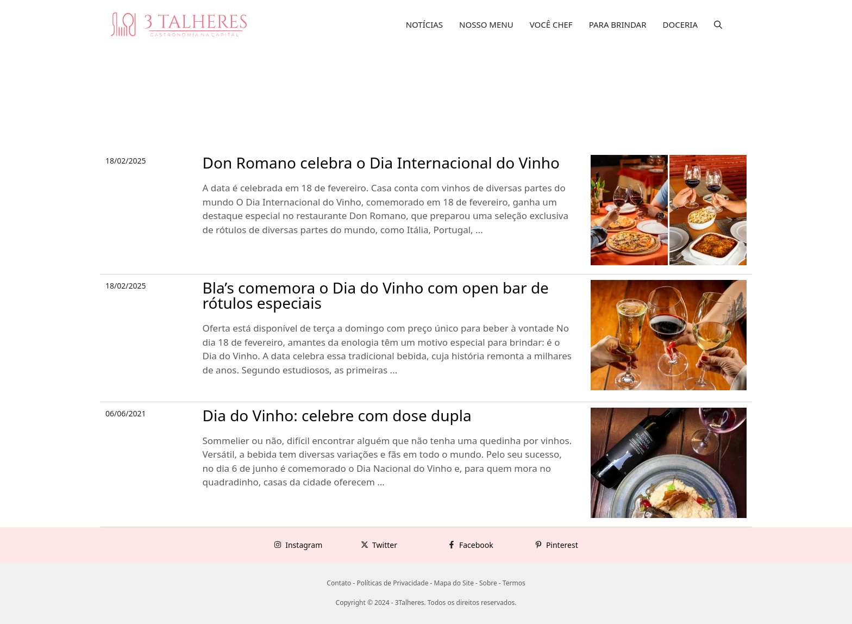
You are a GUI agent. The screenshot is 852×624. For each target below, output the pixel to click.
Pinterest (562, 545)
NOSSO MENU (486, 24)
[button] (718, 24)
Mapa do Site (454, 583)
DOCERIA (680, 24)
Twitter (384, 545)
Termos (514, 583)
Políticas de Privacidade (392, 583)
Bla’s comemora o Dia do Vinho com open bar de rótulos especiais (376, 295)
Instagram (303, 545)
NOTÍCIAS (424, 24)
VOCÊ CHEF (551, 24)
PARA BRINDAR (618, 24)
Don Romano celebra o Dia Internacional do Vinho (381, 162)
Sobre (488, 583)
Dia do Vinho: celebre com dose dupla (337, 415)
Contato (339, 583)
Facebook (476, 545)
